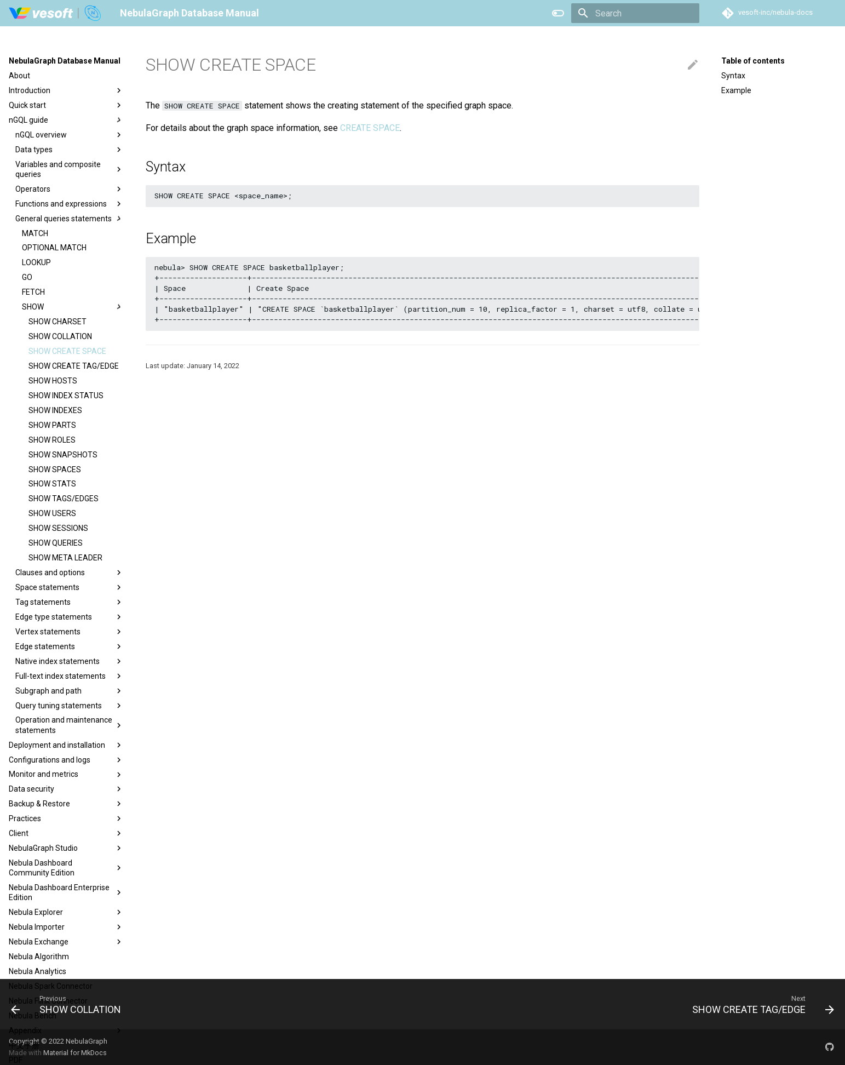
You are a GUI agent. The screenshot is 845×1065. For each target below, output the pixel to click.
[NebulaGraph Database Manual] (55, 13)
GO (27, 277)
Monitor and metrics (66, 775)
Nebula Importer (66, 927)
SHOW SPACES (54, 469)
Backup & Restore (66, 804)
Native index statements (69, 661)
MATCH (35, 233)
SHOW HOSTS (52, 380)
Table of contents (753, 60)
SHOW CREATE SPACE (67, 351)
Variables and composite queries (69, 169)
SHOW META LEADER (65, 557)
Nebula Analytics (37, 971)
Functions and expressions (69, 204)
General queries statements (69, 219)
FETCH (33, 292)
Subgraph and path (69, 691)
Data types (69, 149)
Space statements (69, 587)
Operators (69, 189)
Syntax (733, 75)
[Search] (635, 13)
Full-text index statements (69, 676)
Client (66, 833)
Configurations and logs (66, 760)
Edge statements (69, 646)
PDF (15, 1060)
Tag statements (69, 602)
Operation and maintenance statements (69, 724)
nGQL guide (66, 120)
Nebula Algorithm (39, 956)
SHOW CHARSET (57, 321)
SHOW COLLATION (60, 336)
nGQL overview (69, 135)
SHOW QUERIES (55, 543)
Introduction (66, 90)
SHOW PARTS (52, 425)
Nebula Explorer (66, 912)
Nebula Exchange (66, 942)
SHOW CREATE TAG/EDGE (73, 366)
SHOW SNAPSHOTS (62, 454)
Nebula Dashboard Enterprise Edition (66, 892)
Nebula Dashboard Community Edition (66, 867)
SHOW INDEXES (55, 410)
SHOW (73, 307)
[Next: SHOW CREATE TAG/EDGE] (759, 1004)
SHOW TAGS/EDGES (63, 498)
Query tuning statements (69, 706)
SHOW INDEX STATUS (66, 395)
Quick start (66, 105)
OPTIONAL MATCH (54, 247)
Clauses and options (69, 572)
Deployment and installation (66, 745)
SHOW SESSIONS (58, 528)
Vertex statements (69, 632)
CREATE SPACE (370, 128)
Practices (66, 818)
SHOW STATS (52, 483)
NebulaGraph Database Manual (64, 60)
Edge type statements (69, 617)
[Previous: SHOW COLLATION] (69, 1004)
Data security (66, 789)
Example (736, 90)
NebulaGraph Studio (66, 848)
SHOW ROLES (52, 440)
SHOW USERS (52, 513)
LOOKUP (36, 262)
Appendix (66, 1030)
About (19, 75)
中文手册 (24, 1045)
